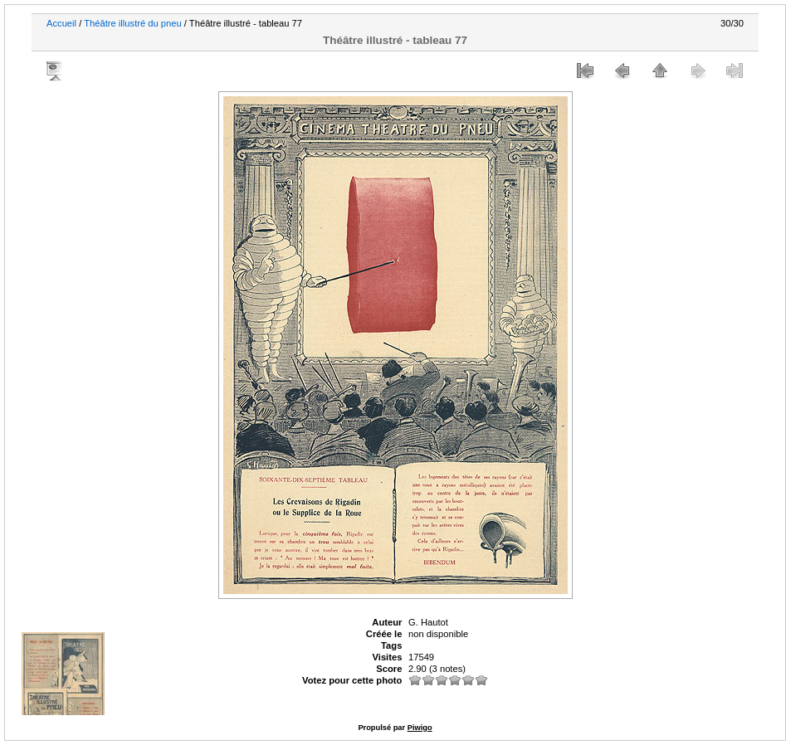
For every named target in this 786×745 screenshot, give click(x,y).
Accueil (61, 23)
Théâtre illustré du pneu (133, 23)
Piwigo (420, 727)
